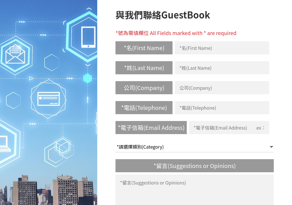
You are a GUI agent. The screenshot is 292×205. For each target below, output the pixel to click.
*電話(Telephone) (144, 107)
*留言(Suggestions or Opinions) (194, 165)
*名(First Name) (144, 48)
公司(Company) (144, 87)
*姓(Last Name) (144, 67)
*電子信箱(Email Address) (151, 127)
